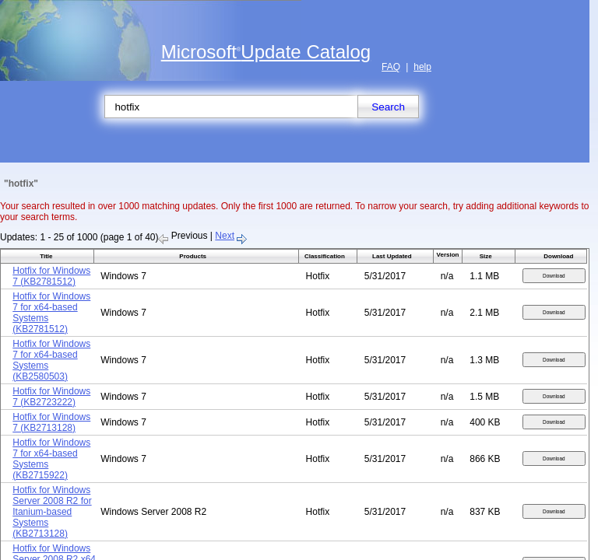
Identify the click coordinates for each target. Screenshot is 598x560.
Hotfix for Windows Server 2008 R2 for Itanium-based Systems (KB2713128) (51, 512)
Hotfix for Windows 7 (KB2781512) (51, 276)
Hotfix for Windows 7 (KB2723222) (51, 397)
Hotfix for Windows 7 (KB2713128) (51, 422)
